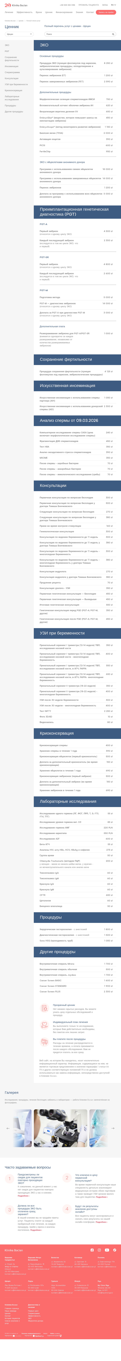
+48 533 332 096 (67, 5)
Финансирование (64, 12)
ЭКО (29, 1318)
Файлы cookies (55, 1333)
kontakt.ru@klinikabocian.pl (15, 1274)
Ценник (21, 20)
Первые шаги (33, 1311)
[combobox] (19, 34)
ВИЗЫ (105, 5)
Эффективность (24, 12)
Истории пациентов (12, 1318)
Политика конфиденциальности (31, 1333)
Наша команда (10, 1311)
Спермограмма (34, 1313)
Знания (79, 12)
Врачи (39, 12)
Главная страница (12, 1308)
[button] (16, 1128)
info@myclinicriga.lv (105, 1293)
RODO (45, 1333)
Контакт (8, 1316)
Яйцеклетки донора (35, 1321)
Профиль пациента (89, 5)
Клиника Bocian (10, 20)
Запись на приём (106, 12)
